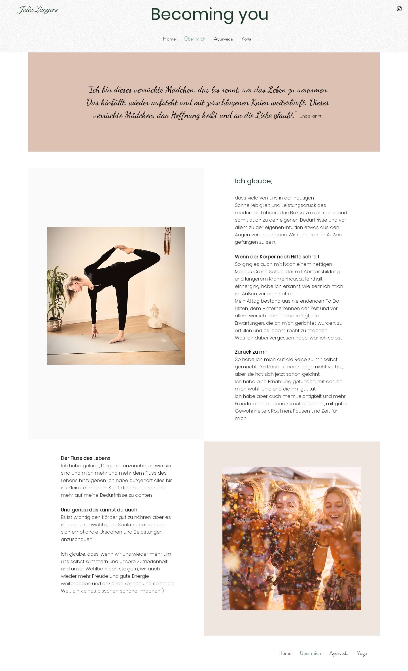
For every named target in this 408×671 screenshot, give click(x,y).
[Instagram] (399, 9)
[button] (223, 39)
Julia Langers (38, 9)
